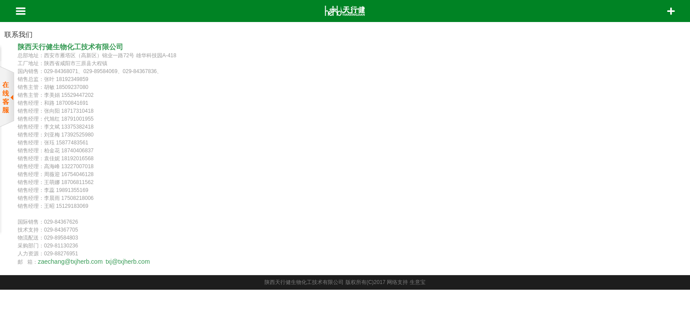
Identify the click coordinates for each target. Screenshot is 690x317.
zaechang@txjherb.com (70, 261)
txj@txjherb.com (128, 261)
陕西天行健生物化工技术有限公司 (304, 282)
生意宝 (418, 282)
